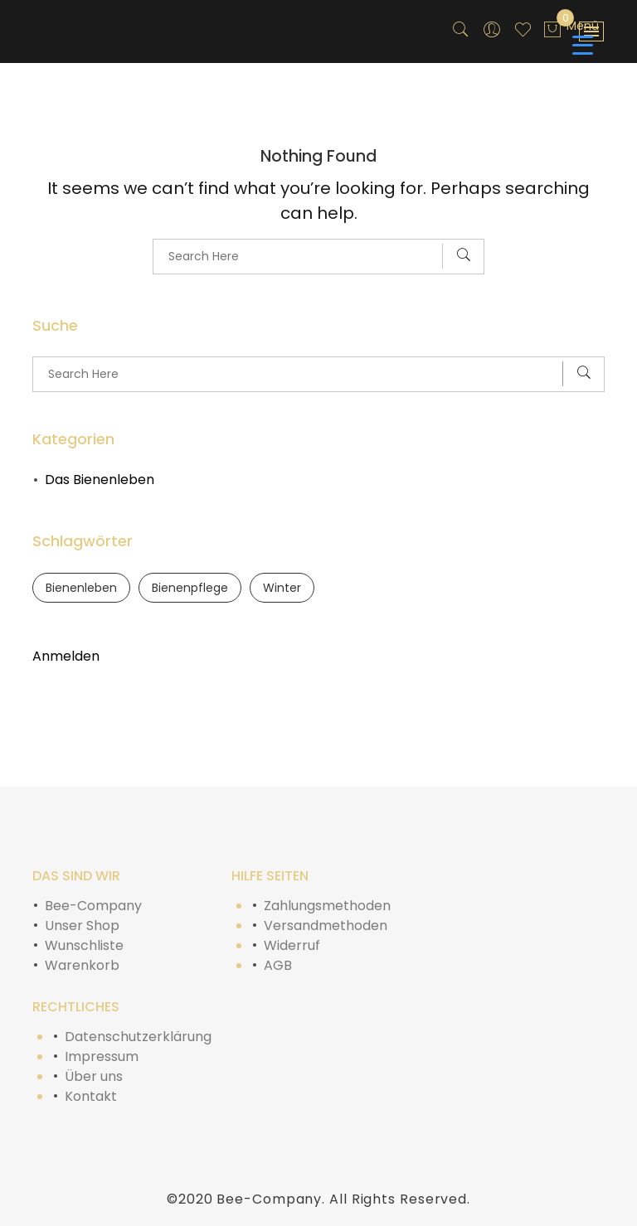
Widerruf (292, 945)
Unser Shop (82, 925)
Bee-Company (93, 905)
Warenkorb (82, 965)
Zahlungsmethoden (327, 905)
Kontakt (91, 1096)
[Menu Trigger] (582, 35)
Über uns (94, 1076)
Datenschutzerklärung (138, 1036)
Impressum (102, 1056)
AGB (278, 965)
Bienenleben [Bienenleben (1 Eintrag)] (81, 587)
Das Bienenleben (99, 479)
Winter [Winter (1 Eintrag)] (282, 587)
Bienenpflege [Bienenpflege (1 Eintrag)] (190, 587)
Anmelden (66, 656)
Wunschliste (84, 945)
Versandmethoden (325, 925)
